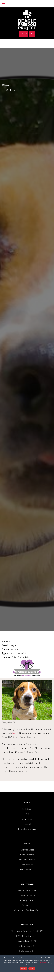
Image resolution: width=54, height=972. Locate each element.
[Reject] (51, 963)
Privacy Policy (42, 962)
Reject (31, 968)
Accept (23, 968)
